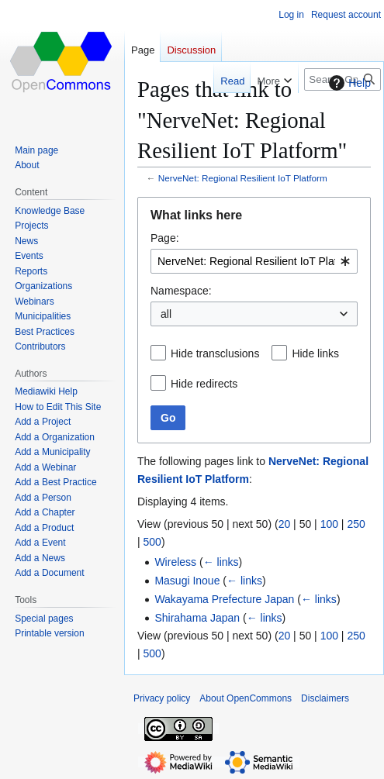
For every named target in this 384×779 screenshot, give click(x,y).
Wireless (175, 562)
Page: (164, 238)
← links (221, 562)
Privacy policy (161, 698)
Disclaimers (325, 698)
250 (356, 524)
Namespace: (181, 290)
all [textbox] (166, 314)
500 (152, 542)
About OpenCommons (245, 698)
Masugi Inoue (187, 580)
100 (329, 524)
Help (348, 83)
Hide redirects (204, 383)
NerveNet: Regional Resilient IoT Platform (242, 178)
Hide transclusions (215, 353)
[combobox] (254, 261)
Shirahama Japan (197, 618)
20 (284, 524)
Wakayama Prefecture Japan (224, 599)
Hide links (315, 353)
